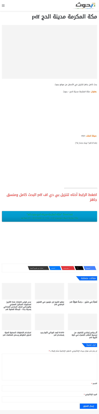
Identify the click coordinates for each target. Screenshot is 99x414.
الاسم (94, 383)
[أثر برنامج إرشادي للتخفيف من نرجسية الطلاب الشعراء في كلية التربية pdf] (82, 322)
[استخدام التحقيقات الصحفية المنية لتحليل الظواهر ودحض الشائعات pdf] (16, 322)
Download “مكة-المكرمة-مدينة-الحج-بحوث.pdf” (49, 216)
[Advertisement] (49, 115)
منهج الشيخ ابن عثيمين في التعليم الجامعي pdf (50, 303)
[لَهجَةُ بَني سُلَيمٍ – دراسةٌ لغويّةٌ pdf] (82, 291)
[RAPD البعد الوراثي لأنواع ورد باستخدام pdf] (49, 322)
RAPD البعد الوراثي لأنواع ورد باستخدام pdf (52, 334)
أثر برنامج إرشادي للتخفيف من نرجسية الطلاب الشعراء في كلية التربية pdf (84, 335)
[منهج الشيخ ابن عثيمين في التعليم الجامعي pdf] (49, 291)
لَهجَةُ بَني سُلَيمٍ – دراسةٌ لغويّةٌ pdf (83, 302)
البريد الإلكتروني (90, 394)
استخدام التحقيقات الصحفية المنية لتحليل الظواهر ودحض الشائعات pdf (17, 334)
